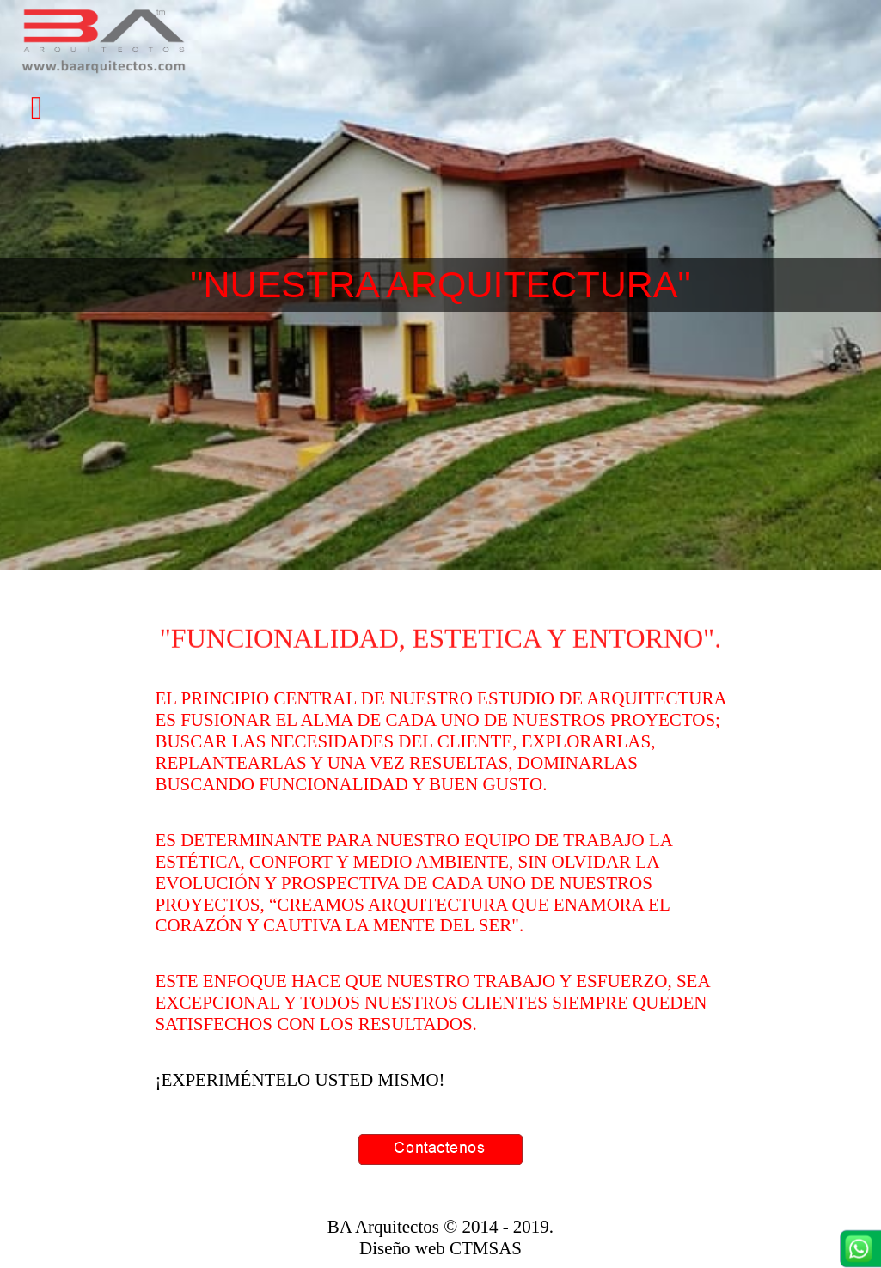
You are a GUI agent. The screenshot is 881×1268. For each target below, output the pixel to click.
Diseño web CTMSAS (440, 1248)
